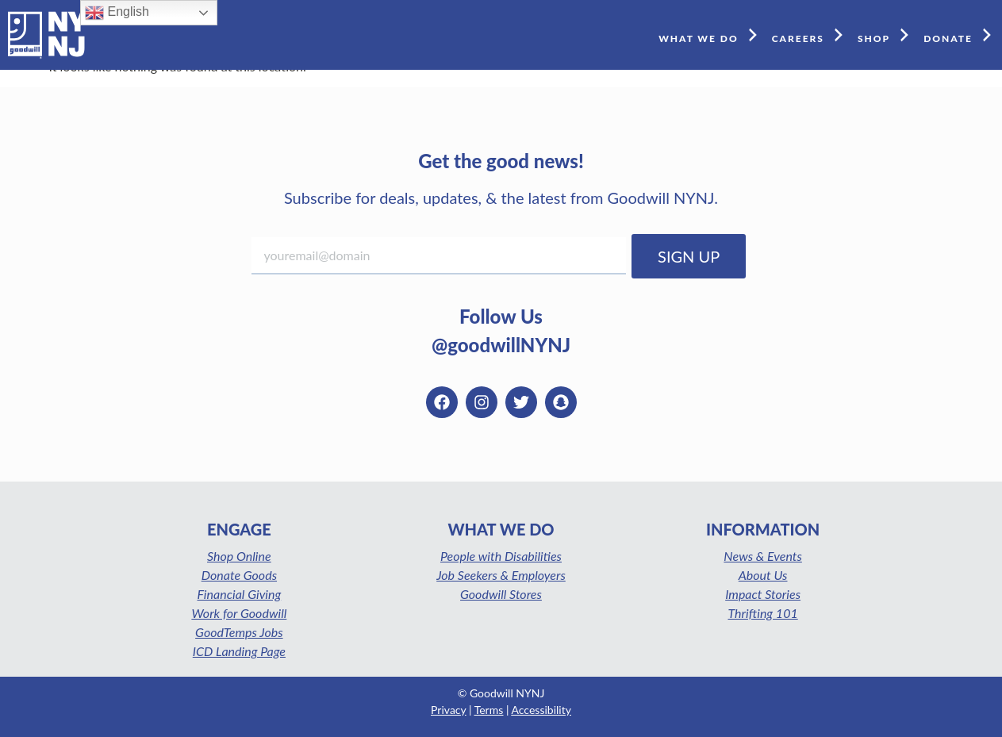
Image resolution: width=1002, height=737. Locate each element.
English (117, 12)
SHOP (887, 34)
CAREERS (811, 34)
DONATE (960, 34)
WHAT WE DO (711, 34)
